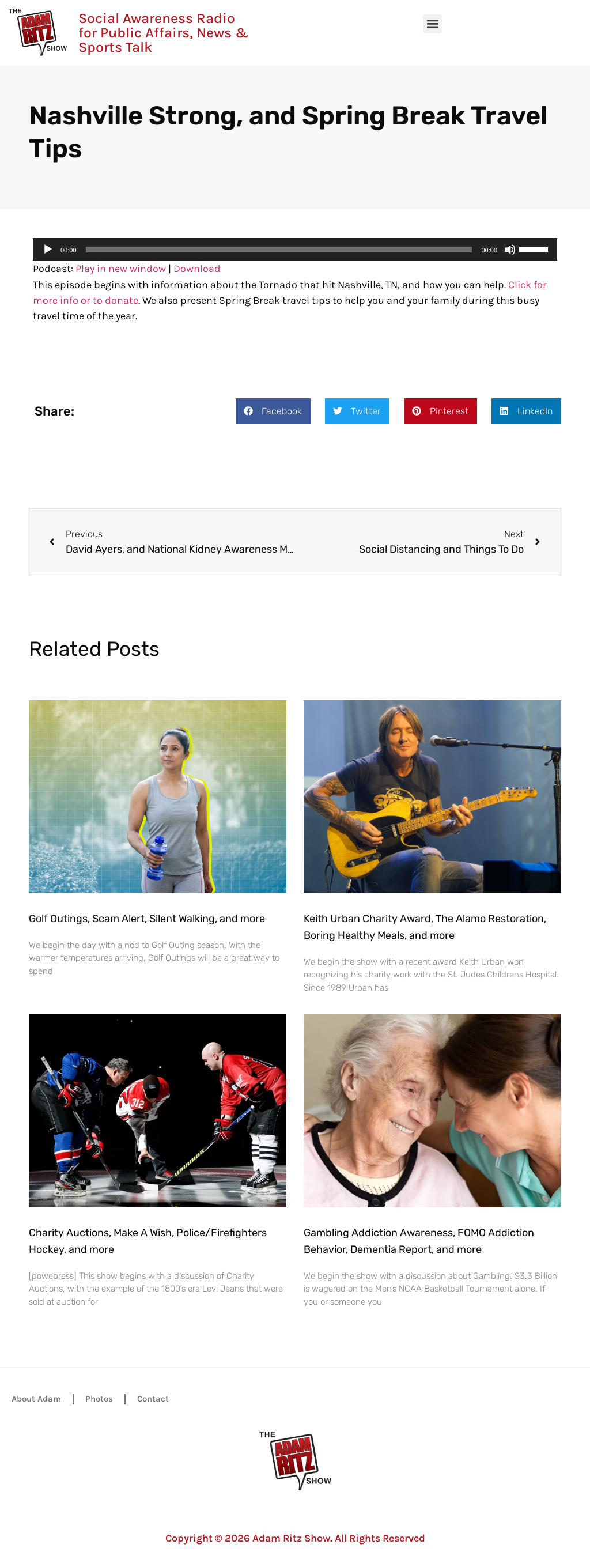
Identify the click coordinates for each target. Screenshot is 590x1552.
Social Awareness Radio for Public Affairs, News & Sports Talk (163, 32)
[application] (295, 249)
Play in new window (120, 268)
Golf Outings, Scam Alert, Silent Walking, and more (147, 918)
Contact (153, 1399)
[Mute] (510, 249)
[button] (432, 23)
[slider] (279, 249)
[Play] (48, 249)
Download (197, 268)
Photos (99, 1399)
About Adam (36, 1399)
